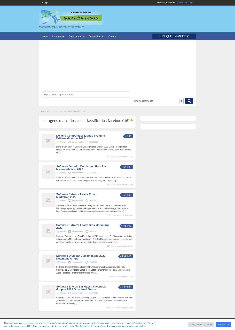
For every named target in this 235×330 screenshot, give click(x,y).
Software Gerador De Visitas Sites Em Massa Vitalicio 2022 (81, 168)
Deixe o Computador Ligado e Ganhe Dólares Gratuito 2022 (80, 137)
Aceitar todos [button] (223, 324)
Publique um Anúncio (174, 36)
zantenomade (77, 142)
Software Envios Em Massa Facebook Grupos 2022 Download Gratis (81, 288)
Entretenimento (96, 36)
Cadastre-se (182, 3)
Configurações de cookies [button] (201, 324)
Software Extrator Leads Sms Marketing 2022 (82, 226)
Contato (112, 36)
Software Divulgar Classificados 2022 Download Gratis (80, 257)
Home (45, 36)
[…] (60, 153)
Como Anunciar (77, 36)
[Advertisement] (117, 67)
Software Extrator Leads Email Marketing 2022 (76, 196)
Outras (63, 142)
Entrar (191, 3)
